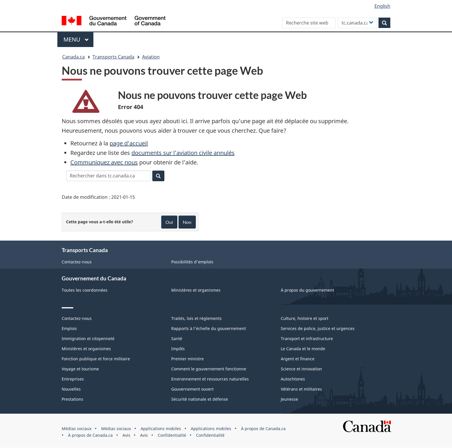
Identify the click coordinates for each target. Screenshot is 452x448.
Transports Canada (113, 57)
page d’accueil (129, 143)
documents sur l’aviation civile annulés (183, 153)
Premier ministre (187, 358)
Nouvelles (71, 389)
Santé (176, 338)
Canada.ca (73, 57)
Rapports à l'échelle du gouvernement (208, 328)
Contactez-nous (77, 262)
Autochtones (293, 379)
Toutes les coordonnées (85, 290)
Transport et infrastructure (307, 338)
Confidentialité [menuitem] (172, 435)
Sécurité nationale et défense (199, 399)
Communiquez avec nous (104, 162)
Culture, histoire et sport (304, 318)
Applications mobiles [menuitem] (161, 428)
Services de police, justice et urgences (318, 328)
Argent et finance (297, 358)
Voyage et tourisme (80, 369)
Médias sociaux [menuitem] (76, 428)
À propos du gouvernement (307, 290)
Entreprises (73, 379)
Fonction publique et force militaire (96, 358)
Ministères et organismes (196, 290)
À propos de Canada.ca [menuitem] (263, 428)
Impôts (178, 348)
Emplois (69, 328)
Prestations (72, 399)
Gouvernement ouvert (192, 389)
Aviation (151, 57)
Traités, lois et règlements (196, 318)
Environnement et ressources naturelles (210, 379)
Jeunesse (289, 399)
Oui (169, 222)
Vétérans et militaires (301, 389)
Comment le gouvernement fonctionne (208, 369)
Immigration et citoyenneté (88, 338)
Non (187, 222)
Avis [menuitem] (126, 435)
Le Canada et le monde (303, 348)
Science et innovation (301, 369)
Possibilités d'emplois (192, 262)
